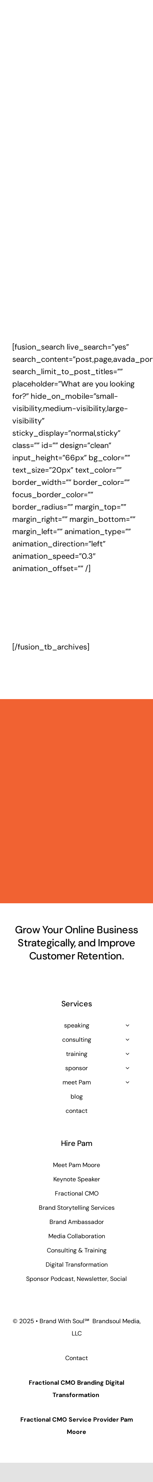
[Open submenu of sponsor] (127, 1068)
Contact (76, 1358)
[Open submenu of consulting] (127, 1039)
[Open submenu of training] (127, 1054)
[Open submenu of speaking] (127, 1025)
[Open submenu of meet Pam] (127, 1082)
